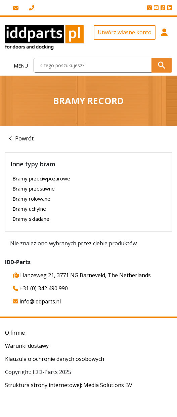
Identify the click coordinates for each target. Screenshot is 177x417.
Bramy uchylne (29, 208)
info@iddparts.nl (37, 301)
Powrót (24, 138)
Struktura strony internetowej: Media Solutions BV (68, 385)
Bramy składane (30, 218)
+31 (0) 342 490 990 (40, 288)
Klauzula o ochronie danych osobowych (54, 359)
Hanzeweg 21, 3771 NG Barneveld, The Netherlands (82, 275)
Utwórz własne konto (124, 32)
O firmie (15, 332)
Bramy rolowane (31, 198)
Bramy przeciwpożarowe (41, 178)
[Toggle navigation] (17, 65)
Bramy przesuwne (33, 188)
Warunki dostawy (27, 345)
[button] (164, 37)
